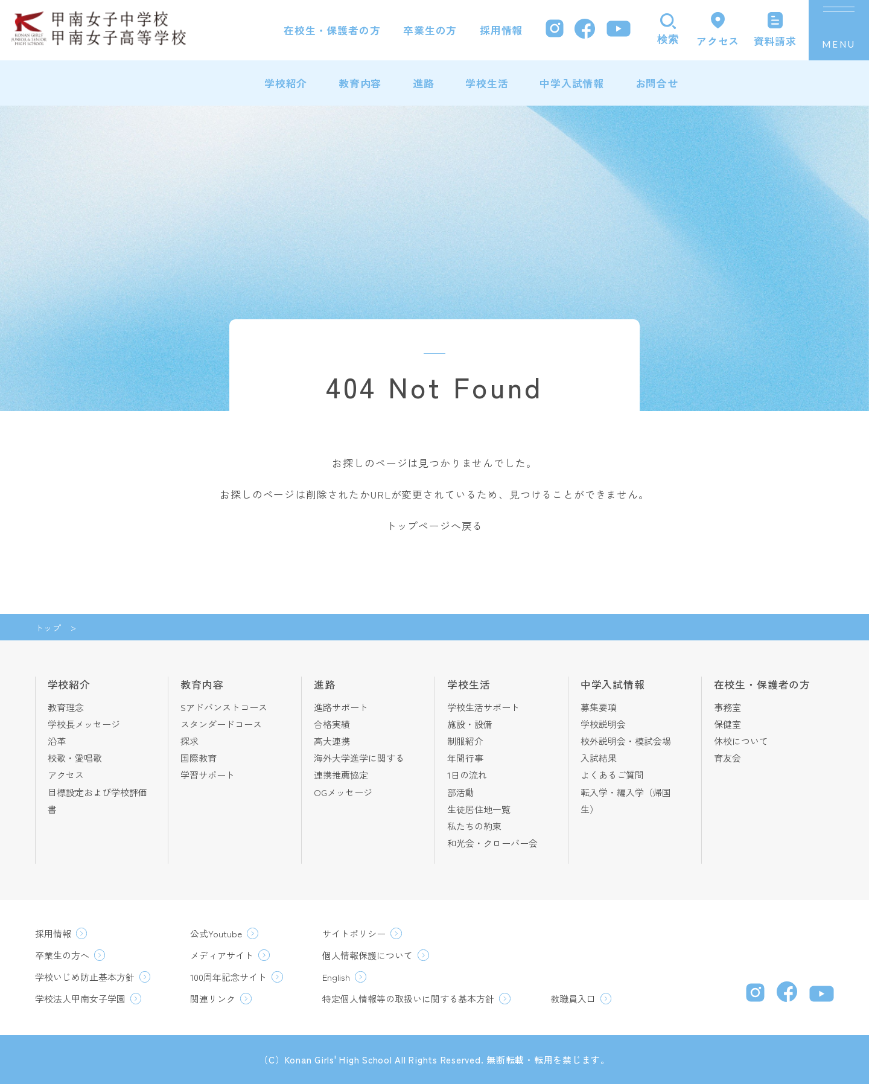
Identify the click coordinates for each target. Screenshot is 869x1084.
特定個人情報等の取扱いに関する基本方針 (408, 998)
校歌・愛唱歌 (75, 757)
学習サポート (207, 774)
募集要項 (599, 707)
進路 (423, 83)
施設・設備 (469, 724)
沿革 (57, 741)
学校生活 (486, 83)
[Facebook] (585, 30)
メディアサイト (221, 955)
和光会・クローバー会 (492, 843)
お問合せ (656, 83)
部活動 (460, 792)
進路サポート (341, 707)
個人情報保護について (367, 955)
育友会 (727, 757)
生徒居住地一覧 (479, 809)
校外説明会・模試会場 (626, 741)
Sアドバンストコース (223, 707)
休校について (741, 741)
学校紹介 (285, 83)
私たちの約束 (474, 826)
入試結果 (599, 757)
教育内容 (360, 83)
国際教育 (198, 757)
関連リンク (212, 998)
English (336, 977)
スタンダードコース (221, 724)
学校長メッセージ (84, 724)
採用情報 (501, 29)
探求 (189, 741)
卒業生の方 (430, 29)
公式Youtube (216, 933)
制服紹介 (465, 741)
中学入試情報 (572, 83)
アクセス (66, 774)
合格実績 (332, 724)
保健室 (727, 724)
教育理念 (66, 707)
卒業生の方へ (62, 955)
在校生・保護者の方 (332, 29)
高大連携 (332, 741)
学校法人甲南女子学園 (80, 998)
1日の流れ (467, 774)
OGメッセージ (343, 792)
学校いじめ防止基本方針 (85, 977)
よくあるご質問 (612, 774)
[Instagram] (555, 29)
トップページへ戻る (434, 525)
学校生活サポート (483, 707)
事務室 (727, 707)
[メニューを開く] (839, 30)
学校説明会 (603, 724)
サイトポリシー (354, 933)
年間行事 (465, 757)
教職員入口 (573, 998)
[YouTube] (618, 30)
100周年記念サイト (228, 977)
